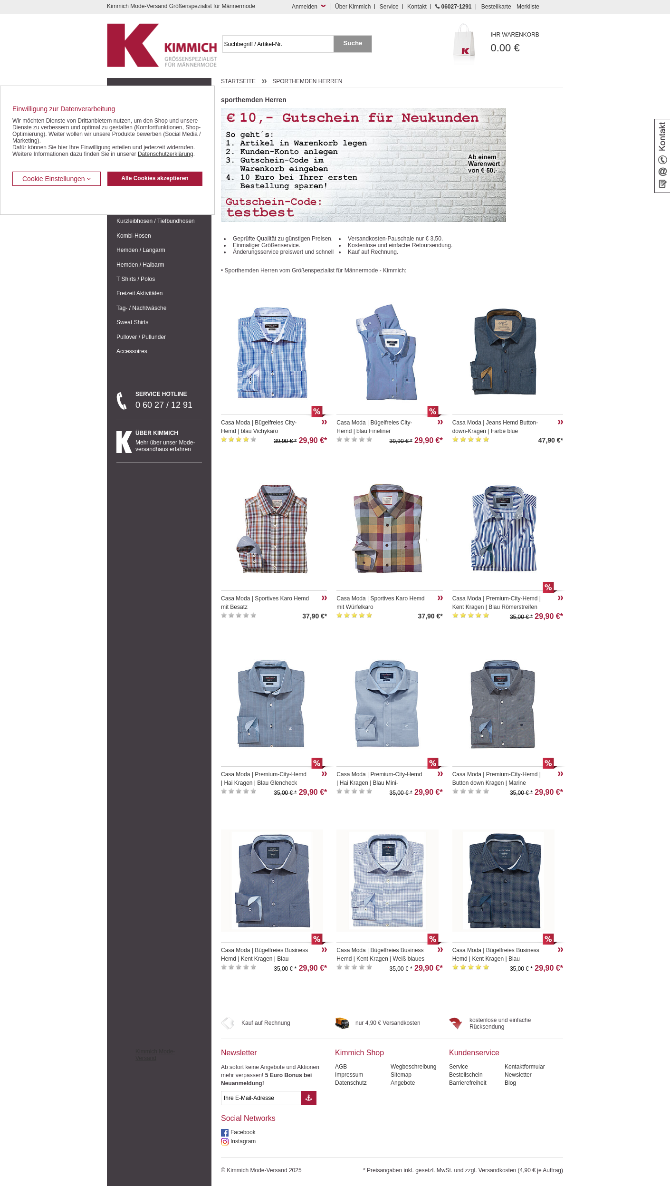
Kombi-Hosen (133, 235)
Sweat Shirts (132, 322)
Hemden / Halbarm (140, 264)
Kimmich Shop (359, 1053)
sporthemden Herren (307, 81)
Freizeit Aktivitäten (139, 293)
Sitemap (401, 1074)
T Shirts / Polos (135, 279)
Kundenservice (474, 1053)
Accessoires (131, 351)
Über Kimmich (353, 6)
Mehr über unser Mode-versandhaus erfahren (168, 441)
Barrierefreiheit (468, 1083)
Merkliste (528, 6)
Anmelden (304, 6)
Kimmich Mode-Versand (155, 1054)
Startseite (238, 81)
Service (389, 6)
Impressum (349, 1074)
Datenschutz (351, 1083)
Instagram (243, 1141)
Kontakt (417, 6)
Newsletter (239, 1053)
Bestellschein (466, 1074)
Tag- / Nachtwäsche (141, 308)
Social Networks (248, 1118)
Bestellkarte (496, 6)
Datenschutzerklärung (165, 154)
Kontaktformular (525, 1066)
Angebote (403, 1083)
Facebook (243, 1132)
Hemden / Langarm (140, 250)
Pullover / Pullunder (141, 337)
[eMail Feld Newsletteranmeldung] (261, 1098)
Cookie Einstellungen (56, 179)
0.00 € (527, 42)
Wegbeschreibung (414, 1066)
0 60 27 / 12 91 (168, 400)
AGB (341, 1066)
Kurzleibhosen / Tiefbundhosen (155, 221)
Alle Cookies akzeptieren (154, 178)
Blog (510, 1083)
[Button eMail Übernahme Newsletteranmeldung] (308, 1098)
